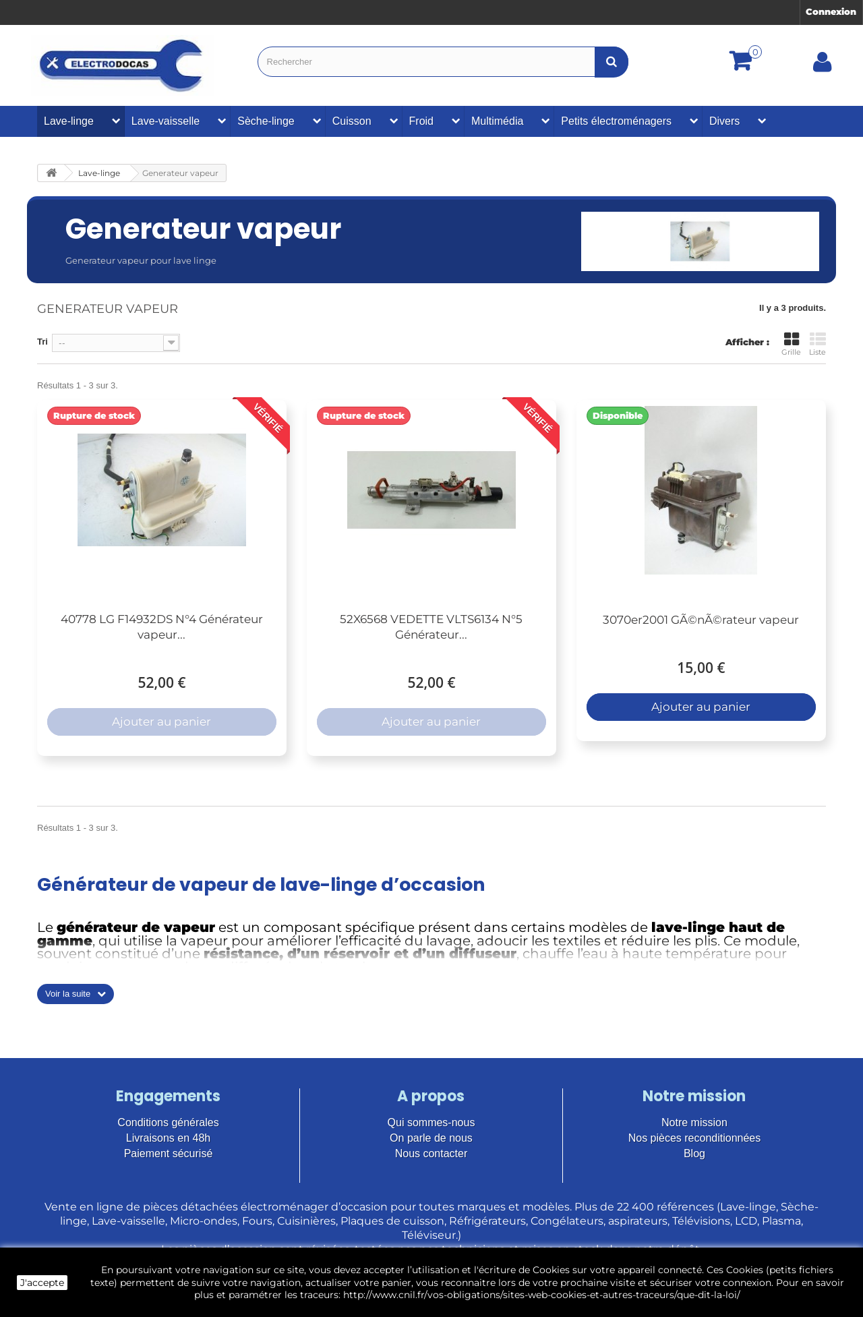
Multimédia (497, 121)
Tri (42, 341)
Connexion (831, 11)
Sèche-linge (266, 121)
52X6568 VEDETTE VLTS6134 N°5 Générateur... (431, 626)
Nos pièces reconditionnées (694, 1138)
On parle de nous (431, 1138)
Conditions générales (167, 1122)
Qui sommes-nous (431, 1122)
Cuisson (351, 121)
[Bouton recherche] (611, 62)
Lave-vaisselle (165, 121)
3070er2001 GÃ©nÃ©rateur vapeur (701, 619)
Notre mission (694, 1122)
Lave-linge (69, 121)
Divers (724, 121)
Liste (817, 344)
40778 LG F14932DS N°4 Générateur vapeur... (162, 626)
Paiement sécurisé (168, 1153)
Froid (421, 121)
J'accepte (42, 1283)
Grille (791, 344)
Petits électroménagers (616, 121)
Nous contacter (431, 1153)
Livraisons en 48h (168, 1138)
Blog (694, 1153)
